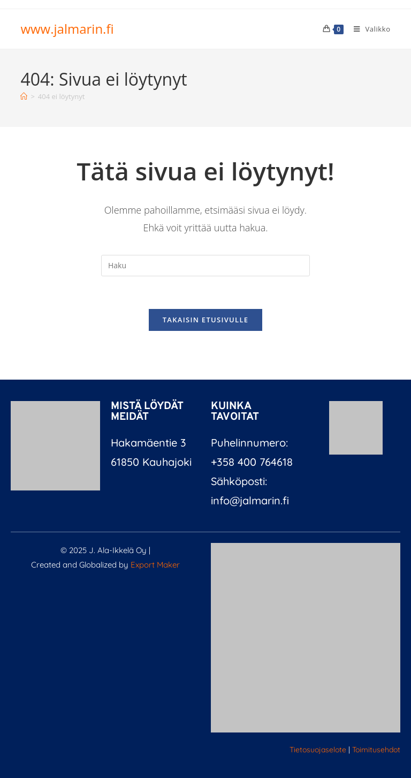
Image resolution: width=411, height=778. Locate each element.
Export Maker (155, 565)
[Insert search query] (205, 265)
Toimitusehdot (376, 749)
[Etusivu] (23, 96)
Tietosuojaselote (318, 749)
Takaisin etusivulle (206, 319)
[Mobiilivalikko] (368, 29)
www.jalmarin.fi (66, 28)
